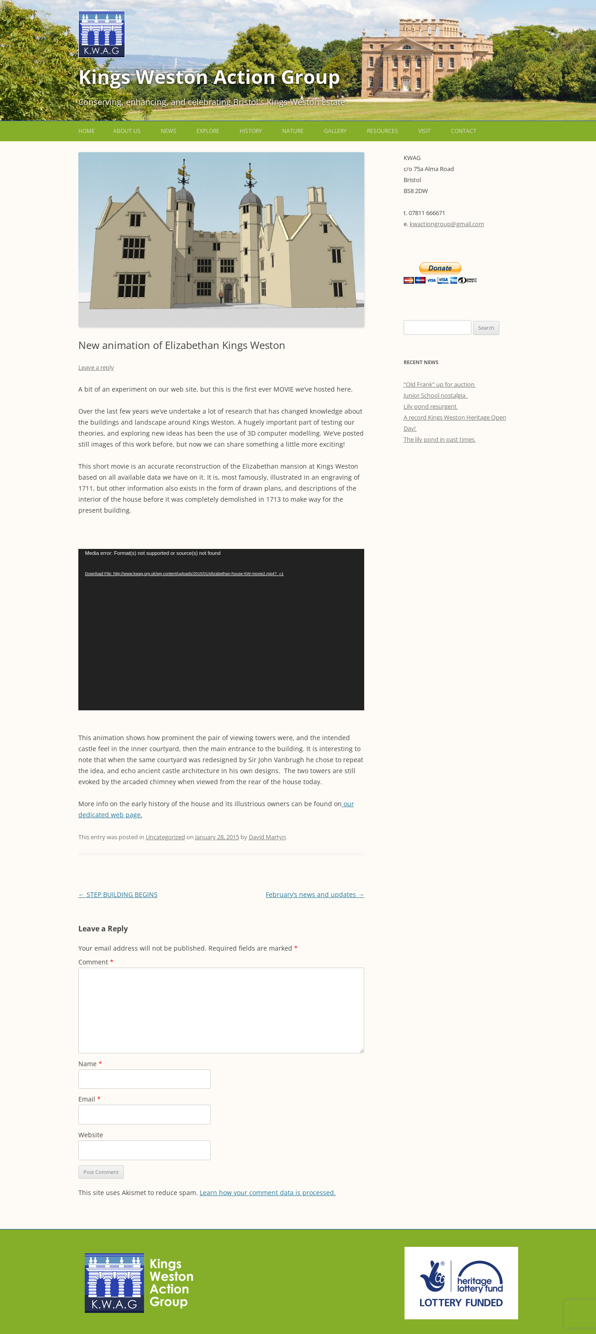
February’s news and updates (315, 894)
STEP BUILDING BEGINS (118, 894)
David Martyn (267, 837)
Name (90, 1063)
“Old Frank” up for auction (440, 384)
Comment (96, 962)
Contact (463, 131)
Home (86, 131)
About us (127, 131)
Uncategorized (165, 837)
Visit (424, 131)
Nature (293, 131)
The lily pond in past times (440, 439)
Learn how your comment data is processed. (268, 1192)
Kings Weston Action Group (209, 76)
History (251, 131)
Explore (208, 131)
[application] (221, 629)
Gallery (335, 131)
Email (89, 1099)
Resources (382, 131)
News (168, 131)
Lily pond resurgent (431, 406)
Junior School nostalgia (436, 395)
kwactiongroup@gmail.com (447, 224)
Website (90, 1134)
